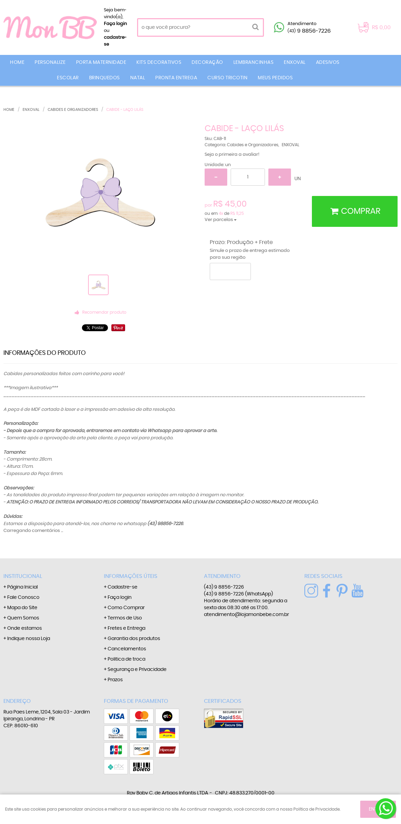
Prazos (115, 679)
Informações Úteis (130, 576)
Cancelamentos (127, 649)
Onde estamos (24, 628)
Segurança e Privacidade (137, 669)
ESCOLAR (68, 78)
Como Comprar (126, 607)
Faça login (115, 24)
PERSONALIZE (50, 62)
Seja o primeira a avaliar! (232, 154)
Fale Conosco (23, 597)
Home (17, 62)
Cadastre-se (122, 587)
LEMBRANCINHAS (253, 62)
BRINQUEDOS (104, 78)
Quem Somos (23, 618)
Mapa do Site (22, 607)
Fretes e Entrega (126, 628)
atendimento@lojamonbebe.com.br (246, 614)
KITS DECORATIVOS (158, 62)
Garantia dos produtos (134, 638)
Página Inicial (22, 587)
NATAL (137, 78)
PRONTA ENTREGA (176, 78)
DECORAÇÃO (207, 62)
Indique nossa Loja (28, 638)
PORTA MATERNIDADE (101, 62)
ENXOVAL (295, 62)
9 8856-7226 (309, 31)
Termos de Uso (125, 618)
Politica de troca (126, 659)
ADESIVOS (328, 62)
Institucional (22, 576)
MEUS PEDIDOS (275, 78)
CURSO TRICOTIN (227, 78)
